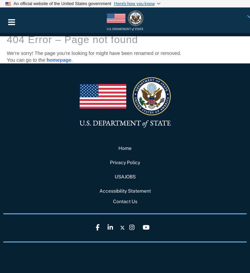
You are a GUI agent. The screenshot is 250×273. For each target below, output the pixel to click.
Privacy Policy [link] (125, 162)
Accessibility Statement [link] (125, 191)
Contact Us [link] (125, 201)
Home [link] (125, 148)
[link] (125, 20)
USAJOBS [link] (125, 176)
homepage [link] (59, 60)
